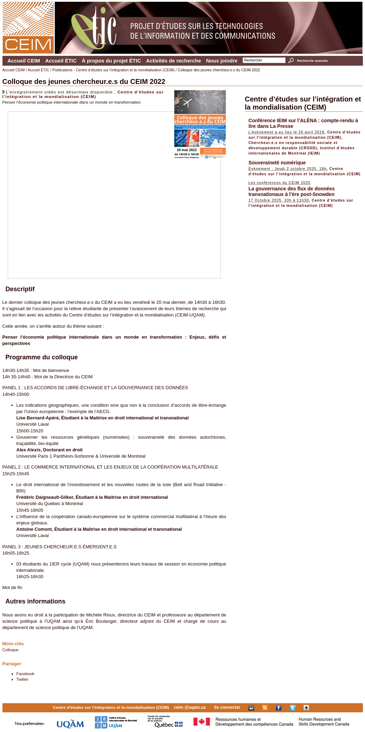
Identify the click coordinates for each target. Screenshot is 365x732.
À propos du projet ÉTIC (111, 61)
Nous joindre (222, 61)
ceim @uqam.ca (190, 707)
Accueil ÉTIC (61, 61)
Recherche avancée (312, 61)
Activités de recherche (173, 61)
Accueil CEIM (23, 61)
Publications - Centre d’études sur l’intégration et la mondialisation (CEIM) (113, 70)
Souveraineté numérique (277, 162)
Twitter (22, 679)
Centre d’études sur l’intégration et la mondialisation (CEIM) (83, 94)
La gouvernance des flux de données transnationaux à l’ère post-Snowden (291, 191)
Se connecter (227, 707)
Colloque (10, 649)
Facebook (25, 673)
